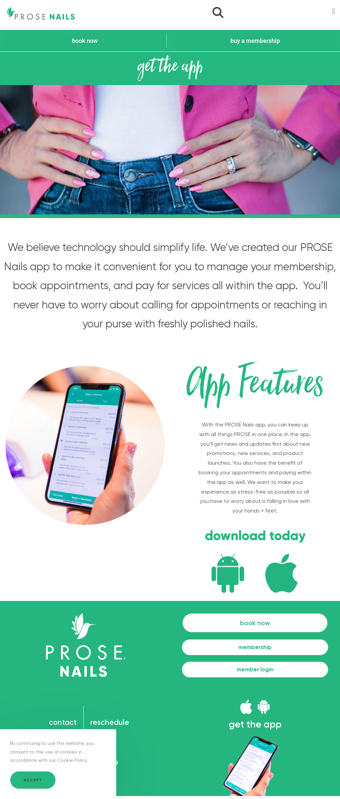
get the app (255, 727)
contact (61, 725)
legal (100, 745)
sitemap (106, 765)
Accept (33, 780)
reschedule (111, 725)
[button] (217, 13)
